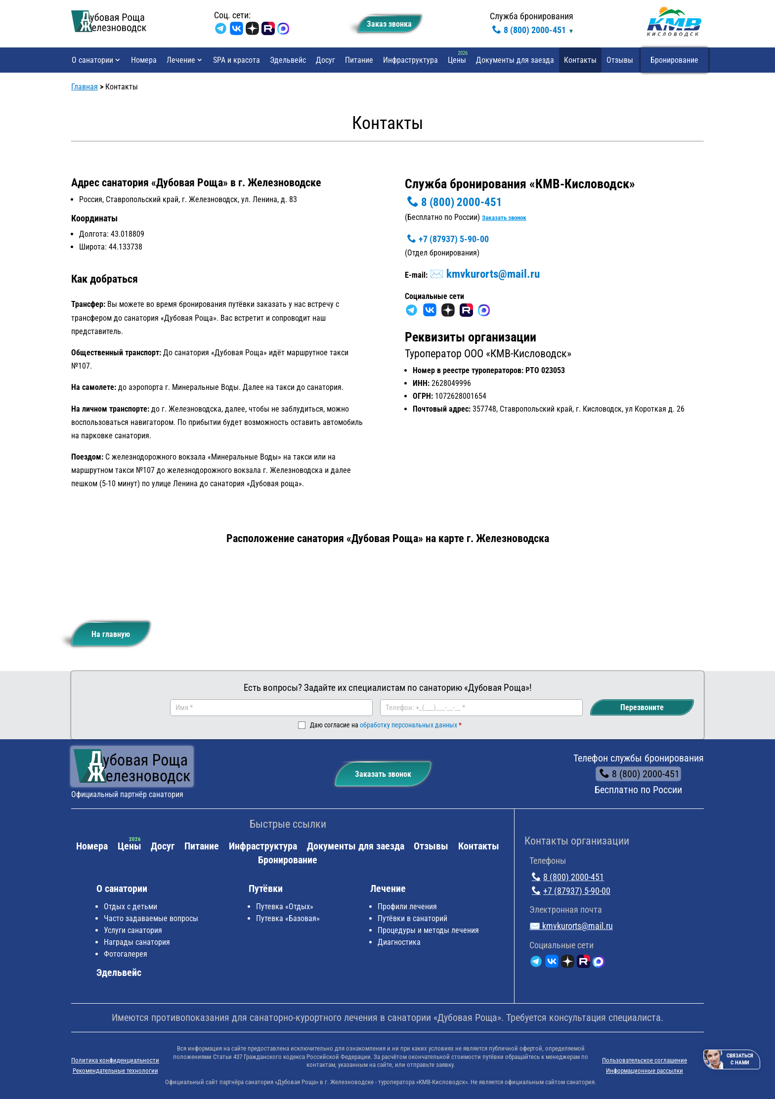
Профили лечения (407, 906)
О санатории (92, 60)
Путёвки (266, 888)
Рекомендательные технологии (115, 1070)
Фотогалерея (125, 954)
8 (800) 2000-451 (528, 30)
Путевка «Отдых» (284, 906)
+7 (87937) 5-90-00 (447, 239)
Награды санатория (137, 942)
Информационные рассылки (644, 1070)
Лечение (181, 60)
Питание (359, 60)
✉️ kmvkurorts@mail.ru (485, 274)
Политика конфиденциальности (115, 1060)
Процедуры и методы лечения (428, 930)
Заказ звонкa (384, 22)
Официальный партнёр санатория (127, 794)
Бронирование (674, 60)
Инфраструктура (410, 60)
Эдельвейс (288, 60)
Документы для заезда (515, 60)
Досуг (325, 60)
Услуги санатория (133, 930)
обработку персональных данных (408, 725)
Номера (144, 60)
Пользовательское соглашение (644, 1060)
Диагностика (399, 942)
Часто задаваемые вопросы (151, 918)
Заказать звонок (504, 217)
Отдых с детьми (130, 906)
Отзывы (619, 60)
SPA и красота (236, 60)
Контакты (580, 60)
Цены (457, 60)
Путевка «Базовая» (288, 918)
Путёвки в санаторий (412, 918)
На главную (103, 630)
